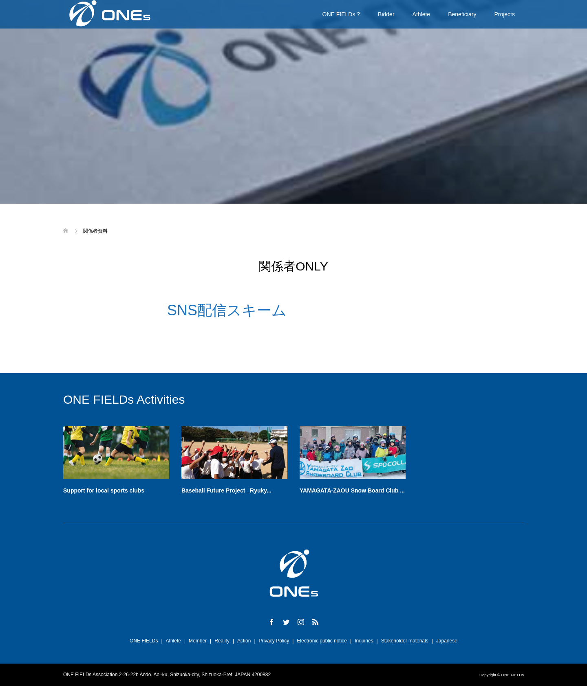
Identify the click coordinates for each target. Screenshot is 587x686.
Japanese (446, 641)
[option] (299, 462)
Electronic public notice (322, 641)
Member (198, 641)
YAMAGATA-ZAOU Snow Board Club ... (352, 490)
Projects (504, 14)
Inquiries (364, 641)
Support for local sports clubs (103, 490)
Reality (222, 641)
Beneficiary (462, 14)
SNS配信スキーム (227, 310)
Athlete (421, 14)
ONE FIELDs (144, 641)
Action (244, 641)
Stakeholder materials (404, 641)
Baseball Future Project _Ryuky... (226, 490)
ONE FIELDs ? (341, 14)
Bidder (386, 14)
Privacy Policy (274, 641)
